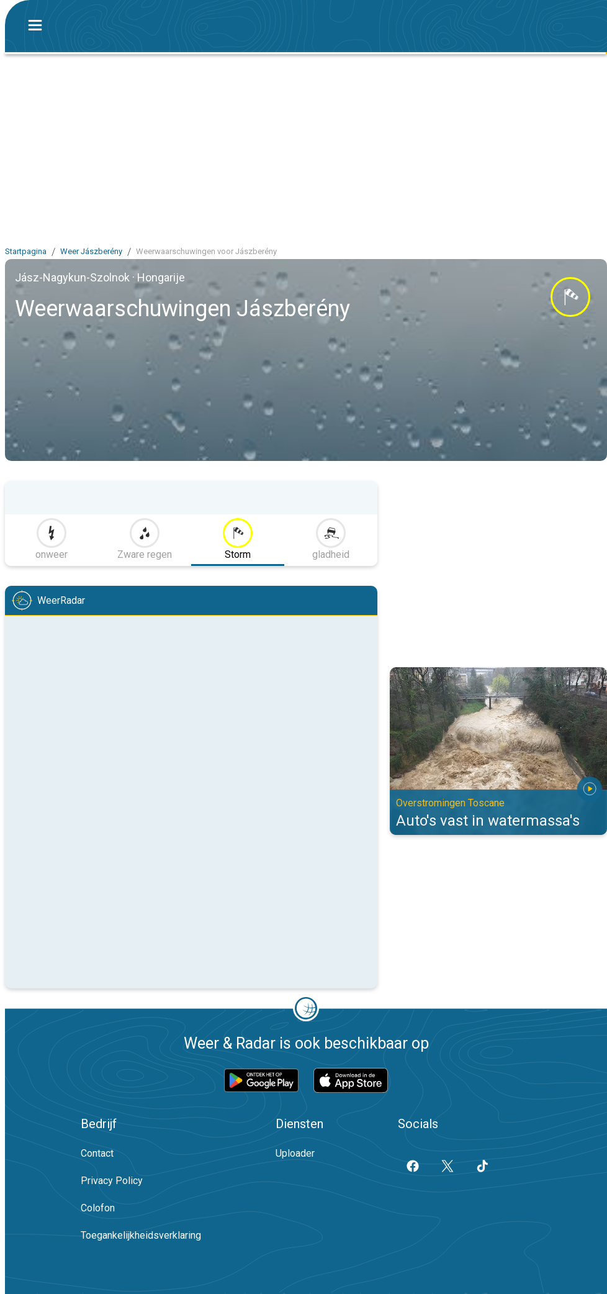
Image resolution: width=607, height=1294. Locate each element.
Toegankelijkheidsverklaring (141, 1235)
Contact (97, 1153)
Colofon (98, 1208)
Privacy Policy (112, 1181)
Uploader (295, 1153)
